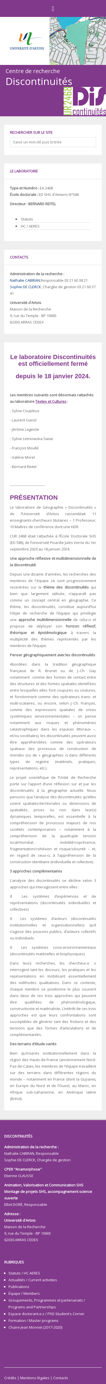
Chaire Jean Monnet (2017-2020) (35, 1327)
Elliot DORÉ (13, 1204)
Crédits (10, 1377)
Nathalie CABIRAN (25, 280)
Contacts (60, 1377)
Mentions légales (34, 1377)
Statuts (27, 219)
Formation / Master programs (33, 1320)
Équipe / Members (24, 1293)
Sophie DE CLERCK (25, 286)
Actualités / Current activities (32, 1279)
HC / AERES (30, 226)
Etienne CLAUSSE (18, 1175)
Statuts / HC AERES (24, 1273)
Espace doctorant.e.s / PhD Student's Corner (46, 1313)
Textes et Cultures (50, 401)
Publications (18, 1286)
